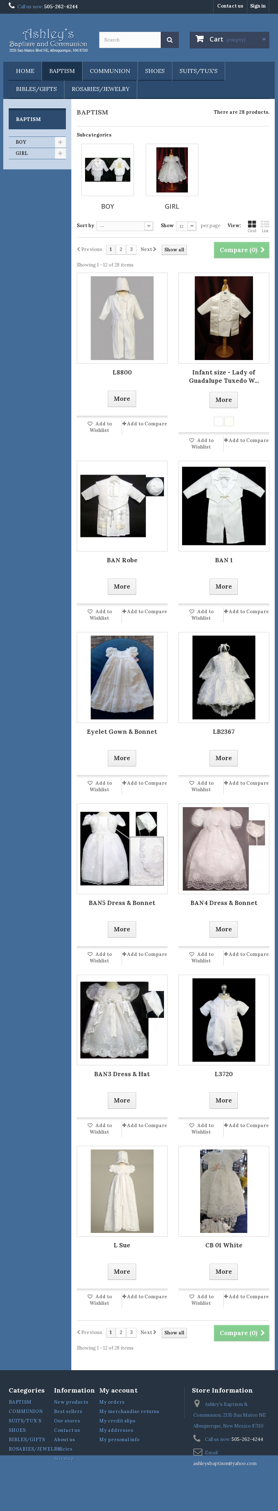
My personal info (119, 1440)
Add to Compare (147, 424)
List (265, 226)
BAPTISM (62, 70)
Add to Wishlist (100, 427)
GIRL (22, 153)
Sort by (85, 225)
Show (167, 225)
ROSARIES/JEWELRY (101, 88)
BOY (21, 142)
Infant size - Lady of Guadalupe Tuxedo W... (224, 376)
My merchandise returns (129, 1411)
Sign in (258, 6)
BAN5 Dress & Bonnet (122, 903)
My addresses (116, 1430)
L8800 (122, 372)
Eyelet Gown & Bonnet (122, 732)
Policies (63, 1449)
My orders (112, 1402)
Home (25, 70)
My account (118, 1390)
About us (64, 1440)
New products (71, 1402)
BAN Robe (122, 560)
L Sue (122, 1245)
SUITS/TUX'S (199, 70)
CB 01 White (224, 1245)
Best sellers (68, 1411)
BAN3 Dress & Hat (122, 1074)
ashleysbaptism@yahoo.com (225, 1463)
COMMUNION (110, 70)
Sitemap (64, 1458)
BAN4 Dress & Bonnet (223, 903)
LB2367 (224, 732)
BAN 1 (224, 560)
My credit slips (117, 1421)
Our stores (67, 1421)
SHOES (155, 70)
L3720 (224, 1074)
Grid (252, 226)
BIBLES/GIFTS (36, 88)
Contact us (230, 6)
